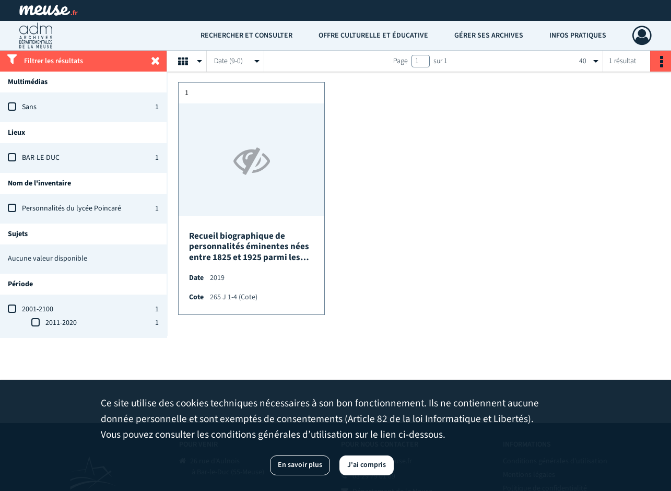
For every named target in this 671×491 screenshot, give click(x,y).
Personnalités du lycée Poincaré (71, 208)
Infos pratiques (577, 35)
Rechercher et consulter (246, 35)
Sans (29, 107)
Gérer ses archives (488, 35)
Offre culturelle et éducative (373, 35)
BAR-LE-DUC (41, 158)
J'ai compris (366, 465)
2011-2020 (61, 323)
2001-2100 (37, 309)
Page (400, 61)
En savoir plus (300, 465)
